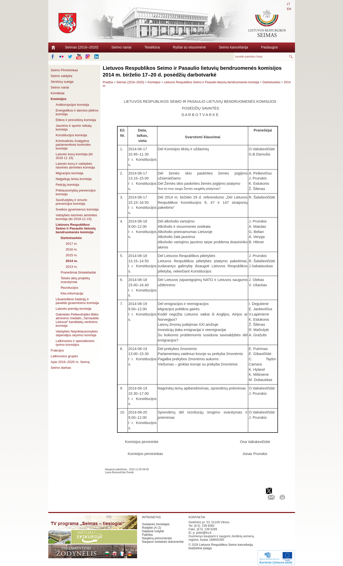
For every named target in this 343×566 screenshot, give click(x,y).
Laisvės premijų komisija (74, 308)
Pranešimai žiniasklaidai (78, 272)
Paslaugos (269, 47)
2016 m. (72, 249)
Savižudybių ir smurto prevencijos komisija (71, 202)
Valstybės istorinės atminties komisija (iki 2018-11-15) (76, 217)
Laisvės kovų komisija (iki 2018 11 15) (74, 156)
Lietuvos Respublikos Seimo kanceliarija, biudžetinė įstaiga (221, 546)
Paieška (147, 534)
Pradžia (108, 82)
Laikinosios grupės (64, 356)
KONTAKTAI (197, 517)
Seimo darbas (61, 368)
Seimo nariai (121, 47)
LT (288, 4)
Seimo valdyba (62, 76)
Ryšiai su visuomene (189, 47)
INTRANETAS (151, 517)
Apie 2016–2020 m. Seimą (70, 362)
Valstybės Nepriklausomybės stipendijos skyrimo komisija (77, 333)
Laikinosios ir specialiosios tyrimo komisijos (75, 342)
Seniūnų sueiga (62, 82)
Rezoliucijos (69, 288)
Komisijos (59, 99)
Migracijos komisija (70, 173)
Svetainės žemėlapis (156, 524)
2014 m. (72, 261)
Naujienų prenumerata (157, 538)
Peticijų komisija (67, 184)
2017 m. (72, 244)
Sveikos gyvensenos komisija (77, 209)
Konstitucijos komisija (71, 135)
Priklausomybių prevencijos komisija (76, 192)
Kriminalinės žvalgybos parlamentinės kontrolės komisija (73, 144)
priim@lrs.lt (203, 532)
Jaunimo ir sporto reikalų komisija (74, 127)
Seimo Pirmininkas (64, 70)
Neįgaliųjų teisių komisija (74, 179)
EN (289, 9)
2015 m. (72, 255)
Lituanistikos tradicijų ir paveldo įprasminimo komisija (77, 301)
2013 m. (72, 266)
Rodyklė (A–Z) (151, 528)
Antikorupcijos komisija (72, 104)
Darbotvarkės (71, 238)
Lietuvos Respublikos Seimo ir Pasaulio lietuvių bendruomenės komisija (76, 228)
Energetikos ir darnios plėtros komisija (77, 112)
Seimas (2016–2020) (82, 47)
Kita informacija (72, 293)
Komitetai (58, 93)
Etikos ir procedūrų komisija (76, 120)
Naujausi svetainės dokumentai (163, 542)
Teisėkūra (152, 47)
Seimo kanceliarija (233, 47)
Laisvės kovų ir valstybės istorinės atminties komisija (75, 165)
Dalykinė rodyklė (153, 531)
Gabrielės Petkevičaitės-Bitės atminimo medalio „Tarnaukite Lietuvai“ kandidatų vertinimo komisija (77, 320)
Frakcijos (57, 350)
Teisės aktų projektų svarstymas (75, 280)
